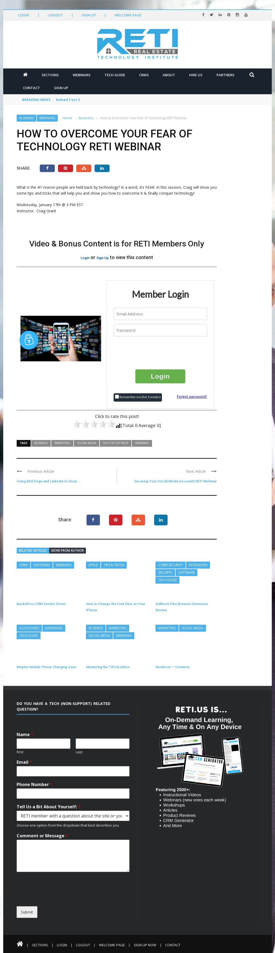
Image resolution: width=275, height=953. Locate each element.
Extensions (198, 565)
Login (23, 15)
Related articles (33, 550)
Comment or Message (42, 836)
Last (79, 752)
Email (24, 762)
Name (25, 734)
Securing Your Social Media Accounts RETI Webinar (175, 481)
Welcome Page (128, 15)
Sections (50, 74)
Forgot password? (192, 396)
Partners (225, 74)
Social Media (86, 443)
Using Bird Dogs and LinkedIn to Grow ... (49, 481)
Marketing (62, 443)
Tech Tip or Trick (115, 443)
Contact (31, 87)
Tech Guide (114, 74)
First (20, 752)
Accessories (29, 628)
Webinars (82, 74)
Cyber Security (170, 565)
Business (26, 118)
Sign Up (89, 15)
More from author (67, 550)
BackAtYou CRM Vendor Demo (41, 604)
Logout (55, 15)
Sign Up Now (145, 945)
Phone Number (34, 784)
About (169, 74)
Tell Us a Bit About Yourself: (49, 807)
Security (165, 572)
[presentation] (161, 352)
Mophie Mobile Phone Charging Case (46, 667)
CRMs (144, 74)
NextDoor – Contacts (172, 667)
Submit (27, 912)
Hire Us (195, 74)
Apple (93, 565)
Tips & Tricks (114, 565)
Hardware (54, 628)
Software (42, 565)
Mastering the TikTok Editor (108, 667)
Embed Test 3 (68, 99)
